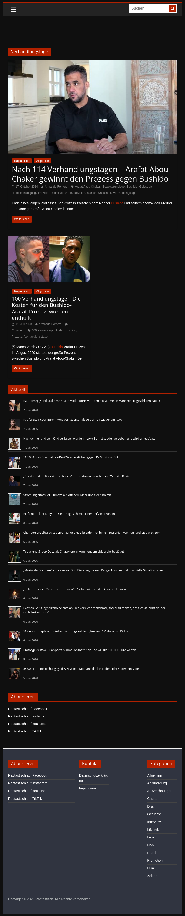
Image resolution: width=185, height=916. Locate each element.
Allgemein (42, 161)
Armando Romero (56, 186)
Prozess (43, 193)
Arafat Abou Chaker (87, 186)
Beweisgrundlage (113, 186)
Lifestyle (153, 829)
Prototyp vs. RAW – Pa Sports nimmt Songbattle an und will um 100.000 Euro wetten (79, 650)
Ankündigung (157, 783)
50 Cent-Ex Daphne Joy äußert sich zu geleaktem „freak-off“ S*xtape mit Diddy (75, 631)
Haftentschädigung (24, 193)
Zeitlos (152, 876)
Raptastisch (21, 161)
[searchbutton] (172, 8)
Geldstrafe (145, 186)
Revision (79, 193)
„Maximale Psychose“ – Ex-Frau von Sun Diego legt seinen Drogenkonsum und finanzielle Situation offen (93, 570)
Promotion (155, 860)
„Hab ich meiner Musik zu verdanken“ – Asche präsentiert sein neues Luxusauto (76, 589)
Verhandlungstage (125, 193)
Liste (150, 837)
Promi (151, 853)
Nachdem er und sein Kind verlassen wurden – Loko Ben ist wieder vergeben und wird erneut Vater (90, 438)
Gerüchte (154, 814)
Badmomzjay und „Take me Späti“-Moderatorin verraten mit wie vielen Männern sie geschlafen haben (91, 401)
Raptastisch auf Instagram (27, 716)
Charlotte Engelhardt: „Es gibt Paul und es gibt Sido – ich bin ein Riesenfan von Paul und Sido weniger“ (91, 533)
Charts (152, 799)
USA (150, 868)
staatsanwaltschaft (99, 193)
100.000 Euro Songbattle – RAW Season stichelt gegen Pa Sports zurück (71, 457)
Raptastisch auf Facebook (27, 709)
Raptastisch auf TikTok (25, 731)
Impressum (87, 788)
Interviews (154, 822)
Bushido (132, 186)
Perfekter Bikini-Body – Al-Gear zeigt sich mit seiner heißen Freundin (69, 514)
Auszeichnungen (159, 791)
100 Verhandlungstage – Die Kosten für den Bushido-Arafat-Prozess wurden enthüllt (46, 308)
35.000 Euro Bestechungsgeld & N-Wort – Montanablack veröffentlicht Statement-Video (81, 669)
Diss (150, 806)
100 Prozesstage (42, 330)
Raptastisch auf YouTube (27, 724)
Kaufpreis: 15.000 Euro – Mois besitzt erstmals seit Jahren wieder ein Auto (72, 420)
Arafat (59, 330)
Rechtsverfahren (61, 193)
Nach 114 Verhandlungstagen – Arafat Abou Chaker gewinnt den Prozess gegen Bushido (90, 174)
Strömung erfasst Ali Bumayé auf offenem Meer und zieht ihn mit (67, 495)
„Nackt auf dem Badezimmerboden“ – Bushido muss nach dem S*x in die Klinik (76, 476)
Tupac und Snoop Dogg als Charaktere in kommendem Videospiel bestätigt (73, 551)
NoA (150, 845)
